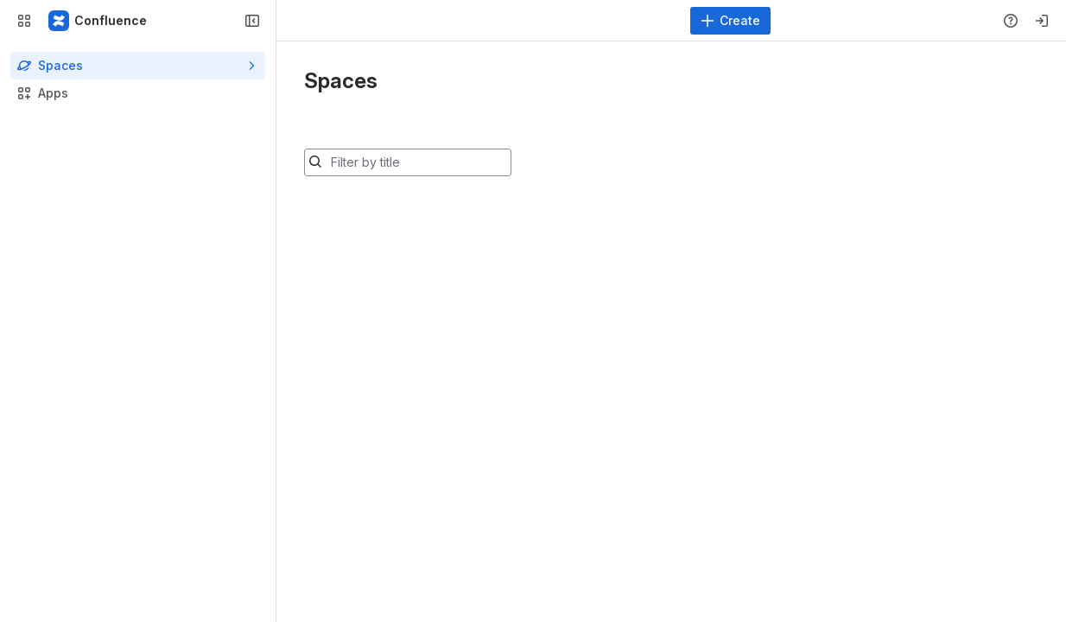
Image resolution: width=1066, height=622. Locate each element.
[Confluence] (98, 21)
